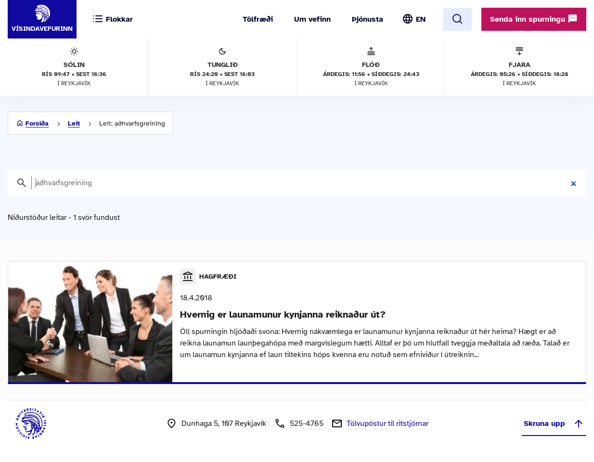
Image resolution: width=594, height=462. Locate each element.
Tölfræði (258, 19)
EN (421, 19)
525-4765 (306, 423)
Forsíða (37, 123)
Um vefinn (312, 19)
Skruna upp (554, 423)
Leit (74, 123)
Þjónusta (367, 19)
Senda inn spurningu (534, 18)
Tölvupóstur (387, 423)
